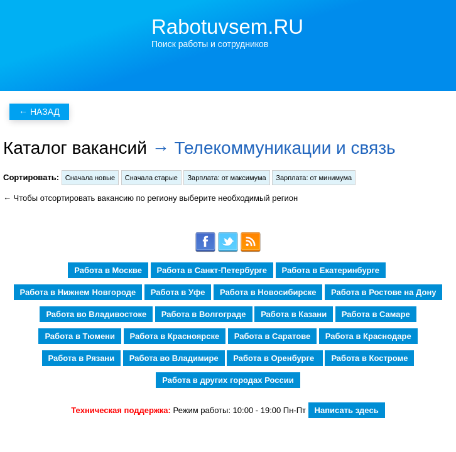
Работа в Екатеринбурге (330, 270)
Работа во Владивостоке (96, 314)
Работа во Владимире (174, 358)
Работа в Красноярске (175, 336)
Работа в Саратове (272, 336)
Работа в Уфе (178, 292)
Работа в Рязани (81, 358)
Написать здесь (347, 410)
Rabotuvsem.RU (227, 26)
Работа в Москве (108, 270)
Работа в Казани (294, 314)
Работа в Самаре (376, 314)
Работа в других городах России (227, 380)
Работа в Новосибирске (268, 292)
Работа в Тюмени (80, 336)
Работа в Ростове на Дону (383, 292)
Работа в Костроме (369, 358)
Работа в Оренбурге (274, 358)
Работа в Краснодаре (368, 336)
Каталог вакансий (75, 148)
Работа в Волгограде (203, 314)
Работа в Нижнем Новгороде (78, 292)
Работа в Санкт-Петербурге (212, 270)
